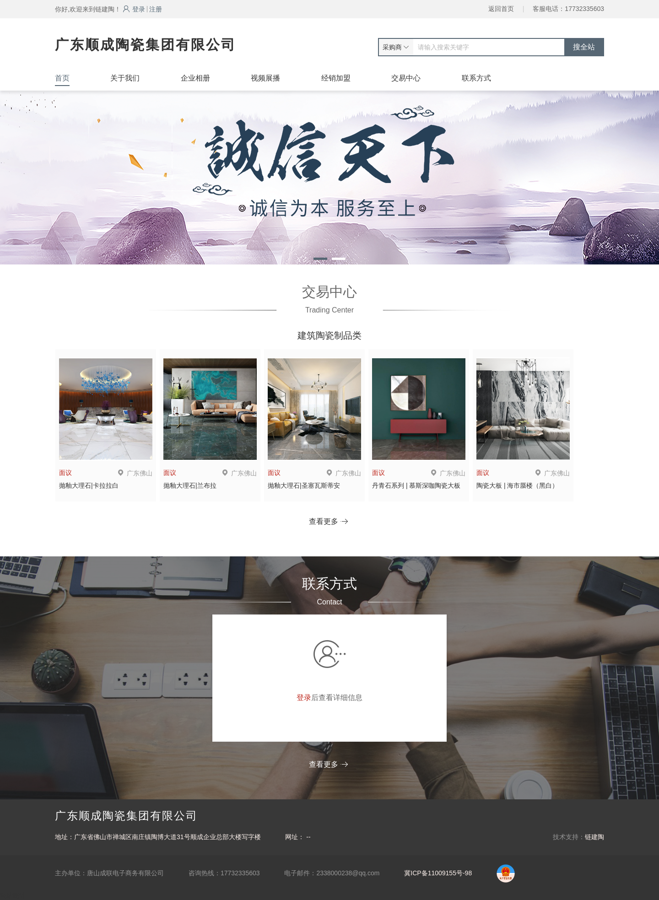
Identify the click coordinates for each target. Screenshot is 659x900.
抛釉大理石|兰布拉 (189, 485)
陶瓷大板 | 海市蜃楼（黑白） (517, 485)
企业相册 (195, 78)
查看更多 (328, 521)
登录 (134, 9)
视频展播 (265, 78)
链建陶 (594, 837)
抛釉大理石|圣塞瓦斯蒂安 (304, 485)
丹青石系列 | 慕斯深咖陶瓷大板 (416, 485)
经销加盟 (336, 78)
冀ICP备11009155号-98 (438, 873)
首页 (62, 78)
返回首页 (501, 8)
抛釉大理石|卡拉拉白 (89, 485)
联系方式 (476, 78)
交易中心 (406, 78)
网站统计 (13, 895)
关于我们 (125, 78)
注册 (155, 9)
